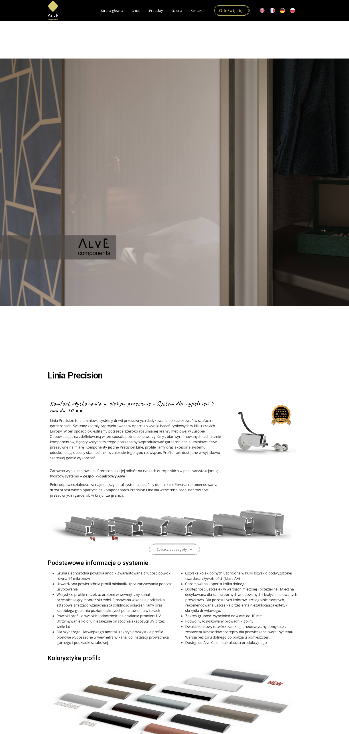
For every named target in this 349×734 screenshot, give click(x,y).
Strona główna (112, 10)
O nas (136, 10)
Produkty (156, 10)
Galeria (176, 10)
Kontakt (197, 10)
